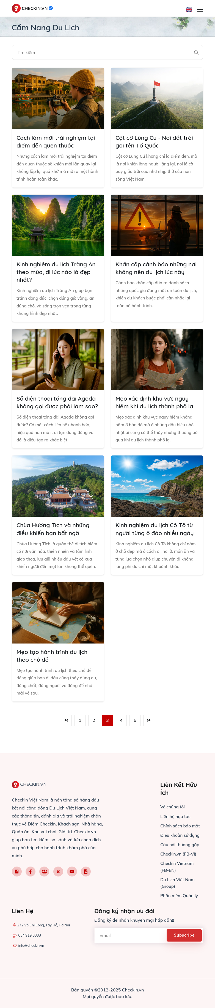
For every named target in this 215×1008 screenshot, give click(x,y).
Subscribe (185, 935)
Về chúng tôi (173, 807)
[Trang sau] (148, 735)
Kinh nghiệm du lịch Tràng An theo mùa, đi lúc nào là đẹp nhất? (56, 273)
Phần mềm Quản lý (179, 895)
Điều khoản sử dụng (180, 835)
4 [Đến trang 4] (121, 735)
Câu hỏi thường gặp (180, 845)
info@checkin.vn (31, 945)
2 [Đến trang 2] (93, 735)
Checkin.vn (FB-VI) (179, 854)
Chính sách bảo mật (180, 826)
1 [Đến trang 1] (80, 735)
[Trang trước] (66, 735)
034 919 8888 (29, 935)
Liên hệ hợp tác (175, 816)
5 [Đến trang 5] (135, 735)
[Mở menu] (200, 9)
